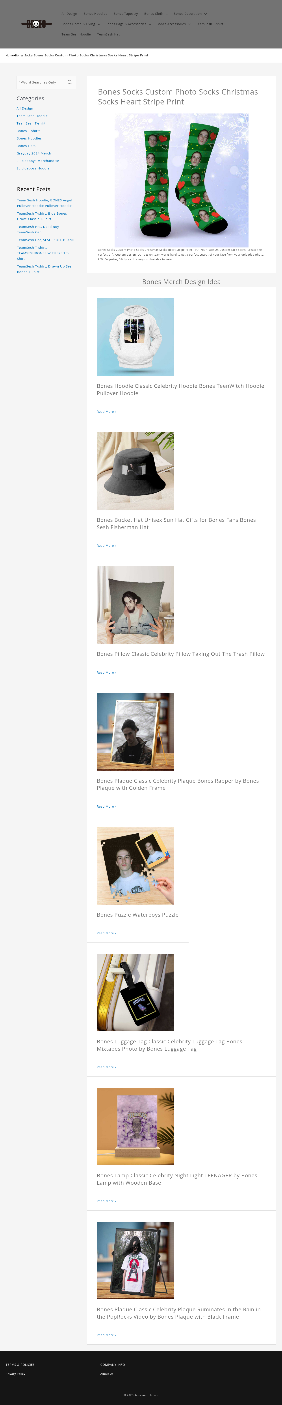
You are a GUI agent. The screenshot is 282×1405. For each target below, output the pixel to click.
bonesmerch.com (146, 1395)
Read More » (107, 411)
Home (10, 55)
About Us (106, 1374)
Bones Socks (23, 55)
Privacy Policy (15, 1374)
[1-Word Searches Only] (41, 82)
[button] (156, 14)
